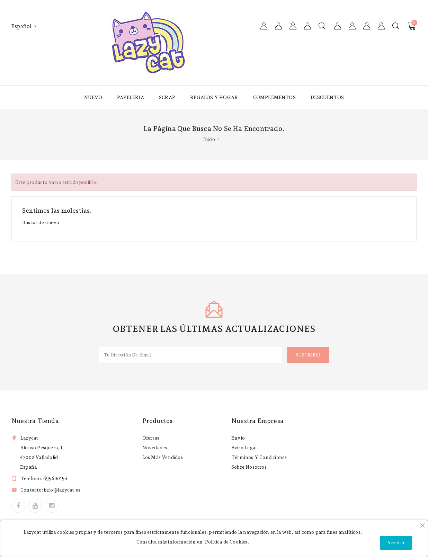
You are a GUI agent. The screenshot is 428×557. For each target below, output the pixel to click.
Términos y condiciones (259, 457)
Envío (238, 438)
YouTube (35, 505)
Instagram (51, 505)
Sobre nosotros (249, 467)
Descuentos (327, 97)
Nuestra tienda (35, 420)
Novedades (154, 447)
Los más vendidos (162, 457)
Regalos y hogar (214, 97)
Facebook (18, 505)
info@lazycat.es (62, 490)
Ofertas (150, 438)
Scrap (167, 97)
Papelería (130, 97)
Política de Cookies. (227, 542)
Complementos (274, 97)
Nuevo (93, 97)
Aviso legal (244, 447)
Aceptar (396, 542)
